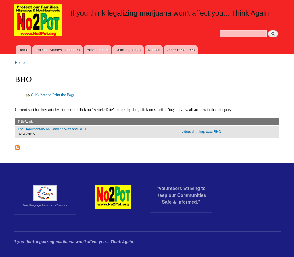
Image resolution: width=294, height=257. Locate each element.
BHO (217, 132)
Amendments (98, 50)
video (186, 132)
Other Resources (181, 50)
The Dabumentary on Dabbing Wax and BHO (52, 129)
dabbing (198, 132)
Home (23, 50)
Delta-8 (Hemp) (128, 50)
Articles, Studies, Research (57, 50)
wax (209, 132)
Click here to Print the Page (50, 95)
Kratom (154, 50)
